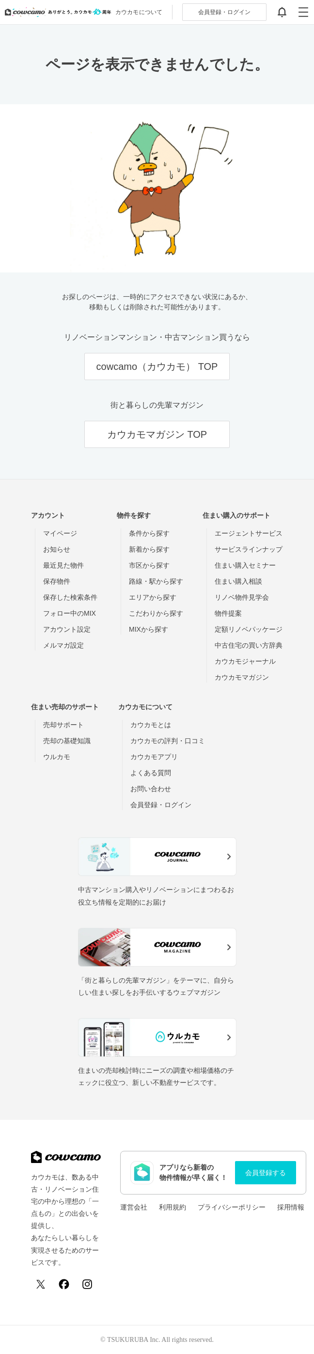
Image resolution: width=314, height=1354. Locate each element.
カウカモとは (150, 725)
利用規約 (172, 1207)
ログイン (224, 12)
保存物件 (56, 581)
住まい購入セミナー (245, 565)
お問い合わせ (150, 789)
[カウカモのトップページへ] (55, 12)
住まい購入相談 (238, 581)
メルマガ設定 (63, 645)
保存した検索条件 (70, 597)
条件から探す (149, 533)
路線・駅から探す (156, 581)
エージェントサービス (249, 533)
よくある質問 (150, 773)
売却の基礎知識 (67, 741)
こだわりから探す (156, 613)
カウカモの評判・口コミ (167, 741)
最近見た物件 (63, 565)
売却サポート (63, 725)
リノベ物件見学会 (242, 597)
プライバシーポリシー (232, 1207)
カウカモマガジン (242, 677)
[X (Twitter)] (40, 1284)
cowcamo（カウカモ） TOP (157, 366)
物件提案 (228, 613)
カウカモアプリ (154, 757)
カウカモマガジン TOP (157, 434)
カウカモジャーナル (245, 661)
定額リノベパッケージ (249, 629)
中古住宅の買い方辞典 (249, 645)
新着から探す (149, 549)
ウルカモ (56, 757)
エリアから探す (152, 597)
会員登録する (265, 1173)
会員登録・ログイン (160, 805)
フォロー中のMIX (69, 613)
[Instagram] (87, 1284)
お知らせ (56, 549)
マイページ (60, 533)
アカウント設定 (67, 629)
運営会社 (133, 1207)
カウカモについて (138, 12)
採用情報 (290, 1207)
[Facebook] (64, 1284)
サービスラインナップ (249, 549)
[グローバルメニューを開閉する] (303, 12)
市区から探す (149, 565)
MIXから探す (148, 629)
